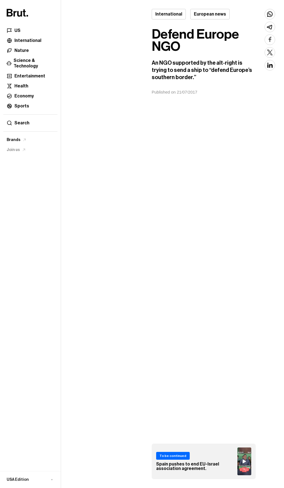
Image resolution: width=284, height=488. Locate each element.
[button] (30, 480)
